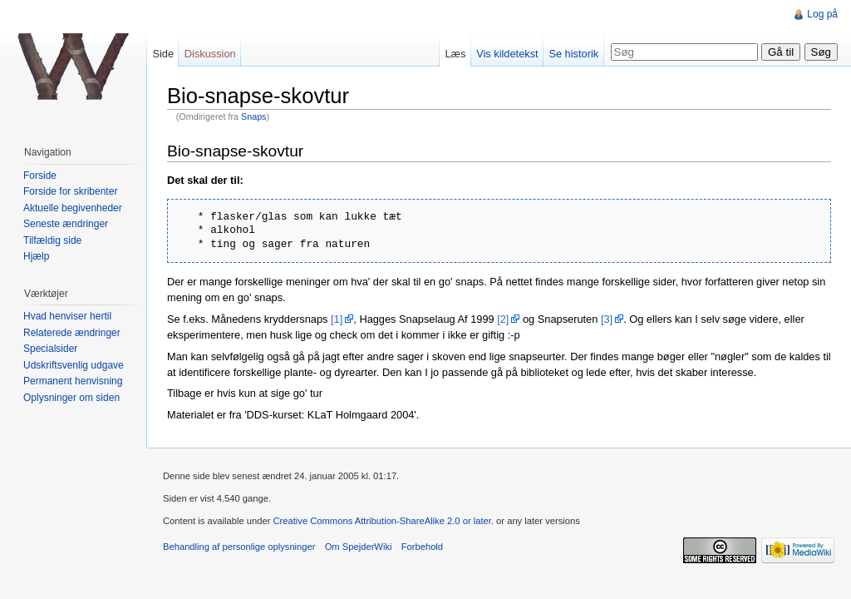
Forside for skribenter (70, 191)
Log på (822, 14)
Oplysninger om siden (71, 397)
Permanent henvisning (72, 381)
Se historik (573, 53)
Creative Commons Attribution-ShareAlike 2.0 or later (381, 521)
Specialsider (50, 348)
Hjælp (36, 256)
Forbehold (422, 547)
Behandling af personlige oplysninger (239, 547)
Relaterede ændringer (72, 333)
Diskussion (210, 53)
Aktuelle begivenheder (72, 208)
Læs (455, 53)
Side (163, 53)
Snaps (253, 116)
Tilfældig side (52, 240)
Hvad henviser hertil (67, 316)
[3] (606, 319)
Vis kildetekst (507, 53)
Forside (40, 175)
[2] (503, 319)
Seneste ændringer (65, 224)
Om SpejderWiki (358, 547)
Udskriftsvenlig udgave (73, 365)
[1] (336, 319)
